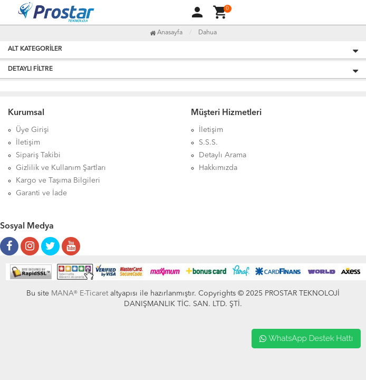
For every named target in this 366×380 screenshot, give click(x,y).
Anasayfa (166, 33)
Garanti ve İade (41, 193)
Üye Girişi (32, 130)
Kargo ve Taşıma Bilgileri (58, 180)
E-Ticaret (93, 293)
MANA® (64, 293)
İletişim (28, 142)
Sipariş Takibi (38, 155)
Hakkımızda (218, 168)
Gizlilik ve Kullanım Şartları (61, 168)
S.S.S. (208, 142)
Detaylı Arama (222, 155)
